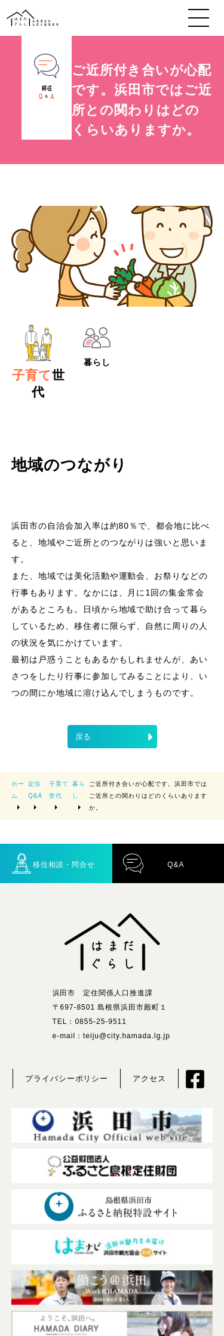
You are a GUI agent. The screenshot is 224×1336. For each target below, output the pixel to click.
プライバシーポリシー (67, 1078)
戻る (115, 737)
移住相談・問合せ (53, 863)
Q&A (153, 863)
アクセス (149, 1078)
